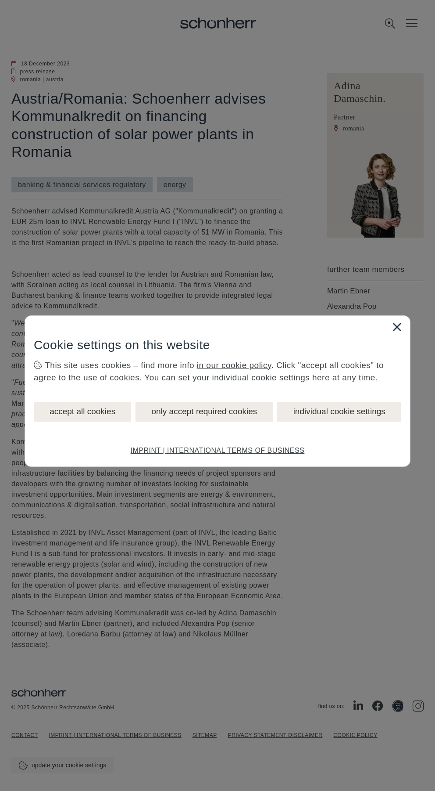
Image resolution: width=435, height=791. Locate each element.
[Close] (396, 326)
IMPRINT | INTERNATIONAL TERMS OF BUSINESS (218, 450)
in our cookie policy (234, 365)
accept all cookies (82, 411)
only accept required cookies (204, 411)
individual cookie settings (339, 411)
